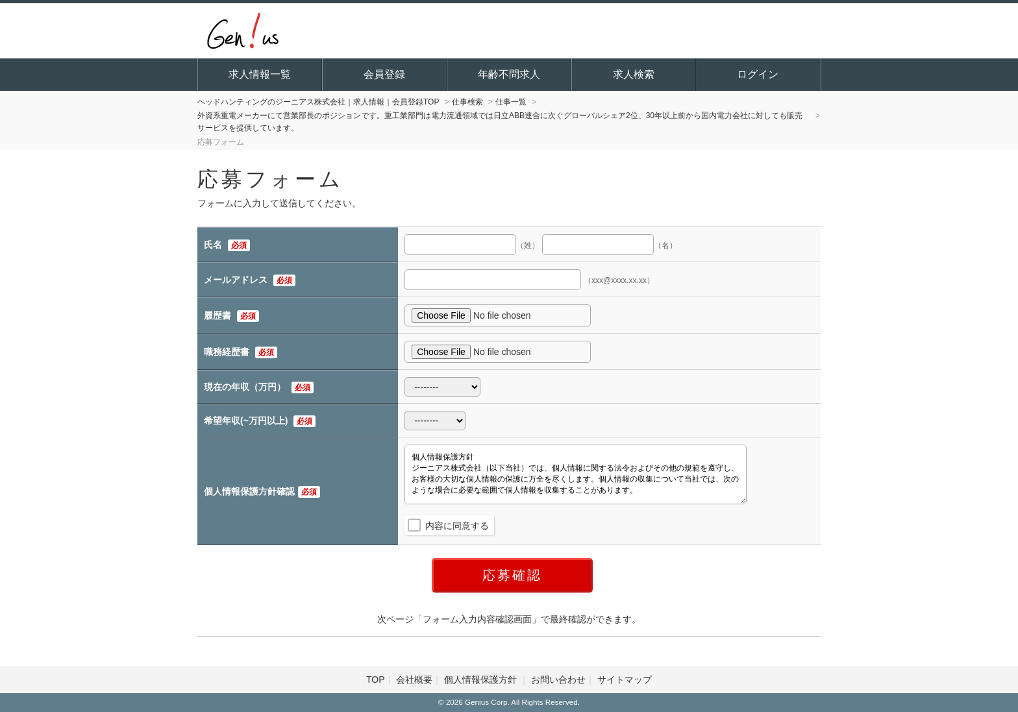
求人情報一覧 (260, 74)
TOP (375, 679)
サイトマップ (624, 679)
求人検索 (633, 74)
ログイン (757, 74)
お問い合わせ (558, 679)
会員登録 (384, 74)
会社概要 (414, 679)
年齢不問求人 (509, 74)
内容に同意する (457, 526)
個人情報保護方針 (481, 679)
